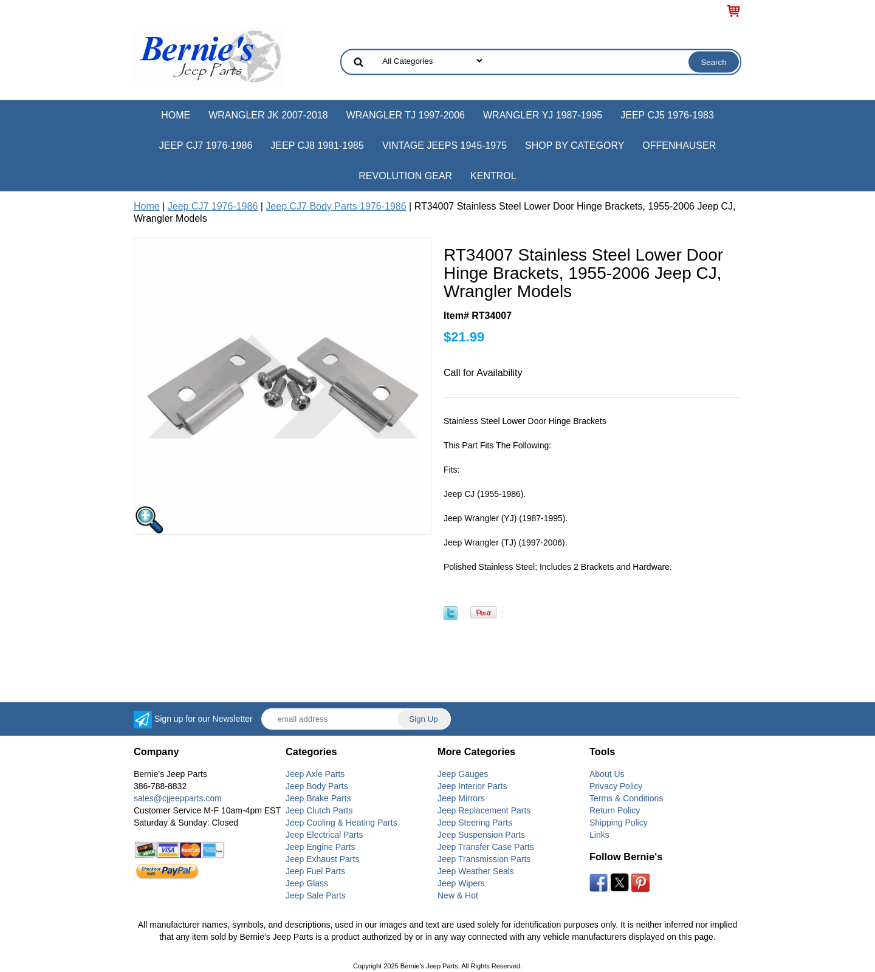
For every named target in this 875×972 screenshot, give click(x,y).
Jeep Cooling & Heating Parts (341, 822)
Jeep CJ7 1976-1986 (206, 145)
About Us (607, 774)
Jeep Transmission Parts (483, 859)
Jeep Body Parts (317, 786)
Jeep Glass (307, 883)
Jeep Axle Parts (315, 774)
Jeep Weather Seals (475, 871)
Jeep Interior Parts (472, 786)
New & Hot (457, 895)
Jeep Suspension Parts (481, 835)
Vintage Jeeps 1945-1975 (444, 145)
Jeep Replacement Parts (483, 810)
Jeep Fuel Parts (315, 871)
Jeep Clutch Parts (319, 810)
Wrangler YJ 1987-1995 (542, 115)
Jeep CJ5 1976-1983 (667, 115)
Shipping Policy (618, 822)
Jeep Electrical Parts (324, 835)
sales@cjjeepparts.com (178, 798)
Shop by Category (574, 145)
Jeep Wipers (461, 883)
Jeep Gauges (462, 774)
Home (175, 115)
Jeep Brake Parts (318, 798)
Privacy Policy (615, 786)
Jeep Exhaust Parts (322, 859)
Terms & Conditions (626, 798)
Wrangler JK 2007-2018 (268, 115)
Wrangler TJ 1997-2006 (405, 115)
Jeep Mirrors (461, 798)
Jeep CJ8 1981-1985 (317, 145)
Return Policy (614, 810)
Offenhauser (679, 145)
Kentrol (493, 176)
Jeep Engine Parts (320, 847)
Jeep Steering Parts (474, 822)
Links (599, 835)
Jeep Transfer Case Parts (485, 847)
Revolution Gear (405, 176)
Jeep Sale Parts (316, 895)
